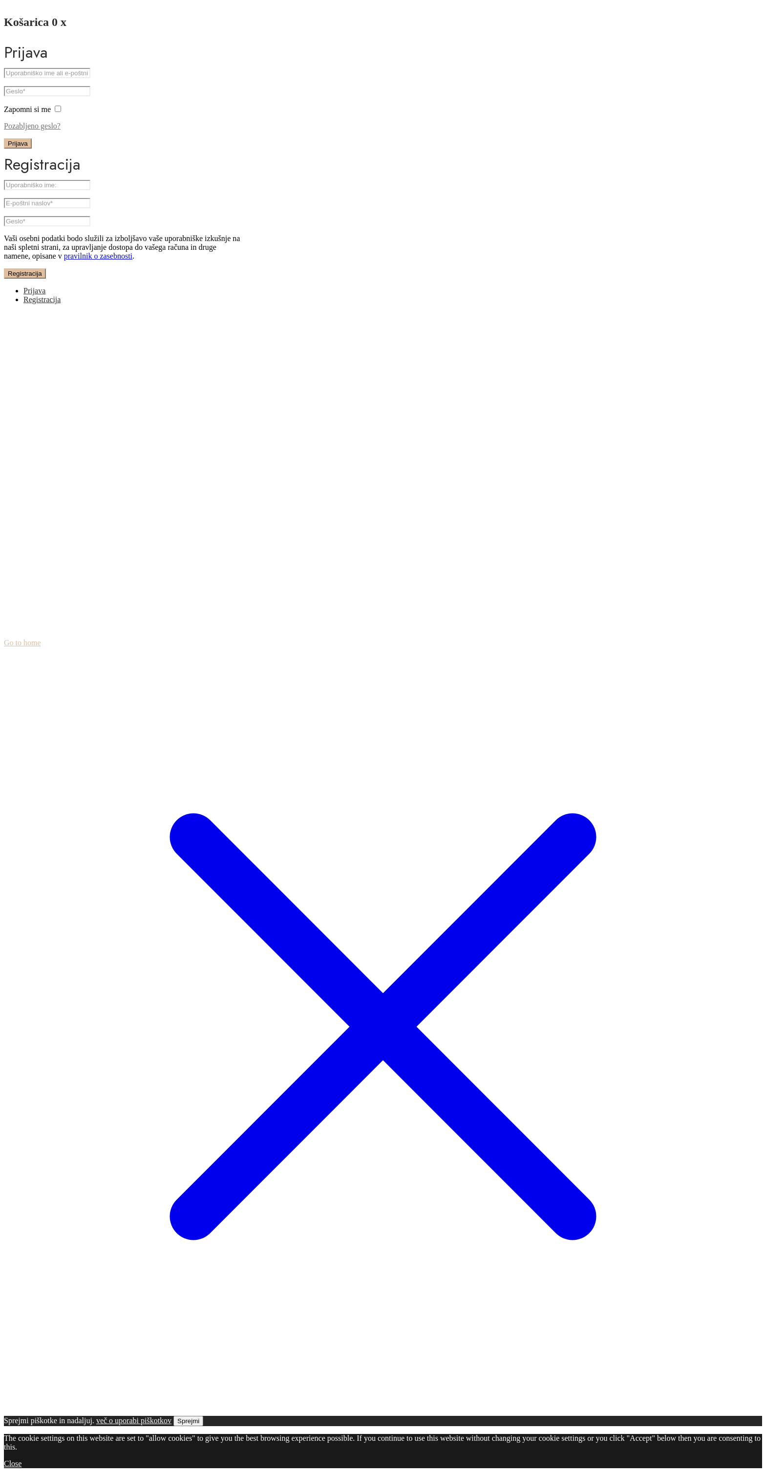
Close (12, 1463)
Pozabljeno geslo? (32, 126)
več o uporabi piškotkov (133, 1420)
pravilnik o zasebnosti (98, 256)
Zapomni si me (32, 109)
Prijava (18, 143)
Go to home (22, 643)
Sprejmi (188, 1421)
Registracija (25, 273)
